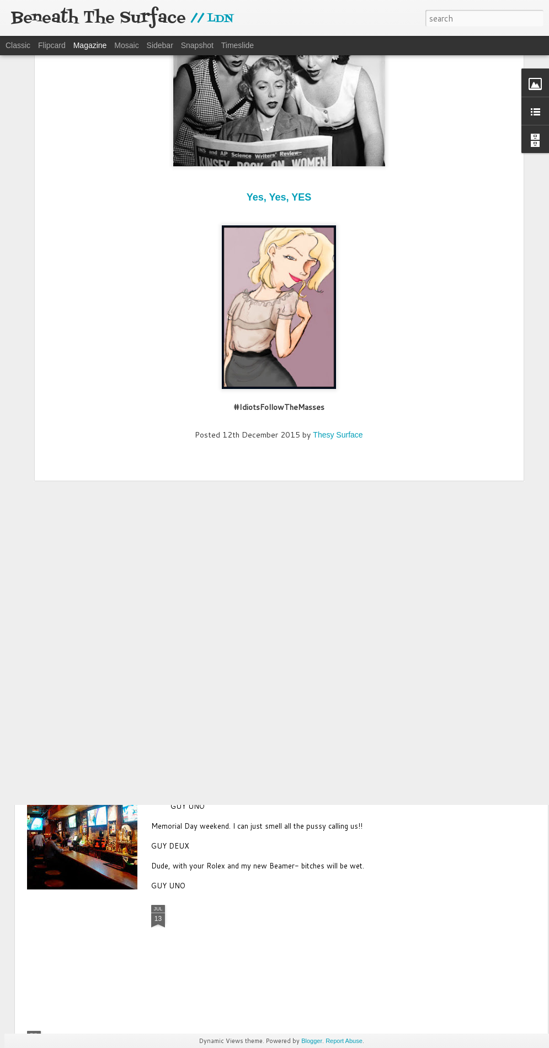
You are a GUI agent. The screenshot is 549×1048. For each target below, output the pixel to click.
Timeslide (237, 45)
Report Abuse (344, 1041)
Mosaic (126, 45)
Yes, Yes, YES (279, 66)
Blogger (311, 1041)
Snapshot (197, 45)
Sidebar (160, 45)
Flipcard (52, 45)
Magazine (90, 45)
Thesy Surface (338, 303)
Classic (18, 45)
